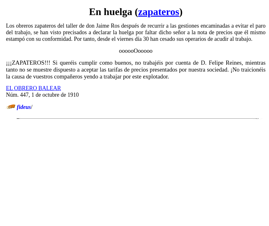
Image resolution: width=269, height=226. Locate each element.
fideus (24, 107)
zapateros (158, 11)
